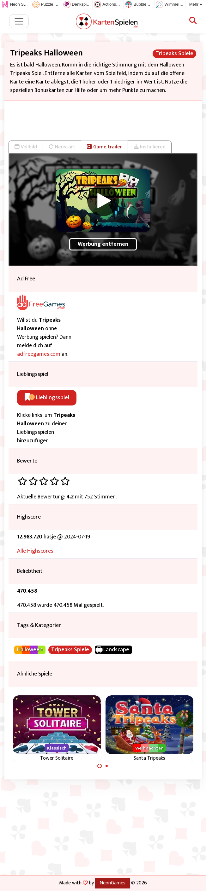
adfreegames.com (38, 354)
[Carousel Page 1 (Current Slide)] (99, 766)
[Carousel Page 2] (107, 766)
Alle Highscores (35, 551)
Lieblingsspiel (47, 397)
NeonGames (112, 883)
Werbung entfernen (103, 244)
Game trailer (104, 147)
